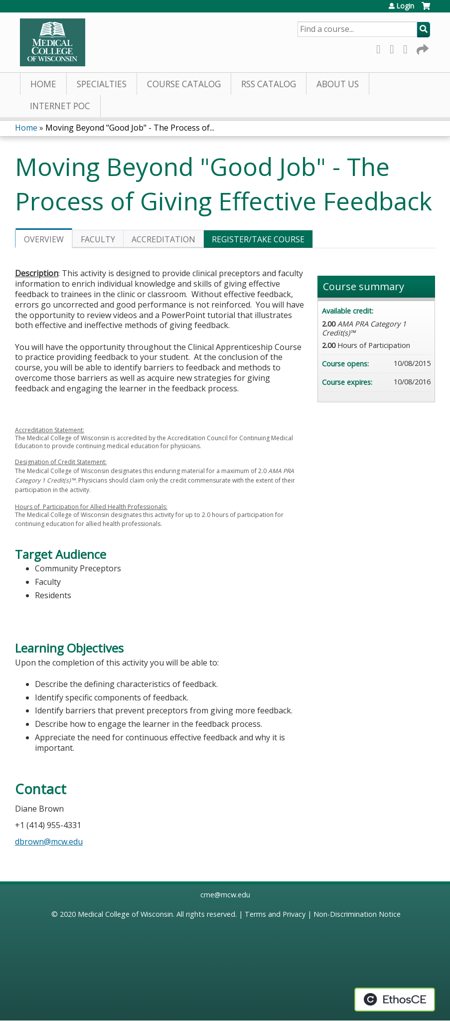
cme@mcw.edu (225, 894)
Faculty (98, 239)
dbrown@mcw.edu (49, 841)
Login (405, 5)
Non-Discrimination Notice (357, 914)
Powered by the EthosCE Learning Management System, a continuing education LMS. (394, 1000)
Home (43, 84)
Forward (422, 47)
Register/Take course (258, 239)
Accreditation (163, 239)
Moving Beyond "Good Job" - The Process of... (129, 127)
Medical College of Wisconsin (125, 914)
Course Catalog (184, 84)
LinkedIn (408, 47)
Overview (44, 239)
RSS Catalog (268, 84)
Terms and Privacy (275, 914)
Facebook (381, 47)
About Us (337, 84)
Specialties (102, 84)
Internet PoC (60, 106)
